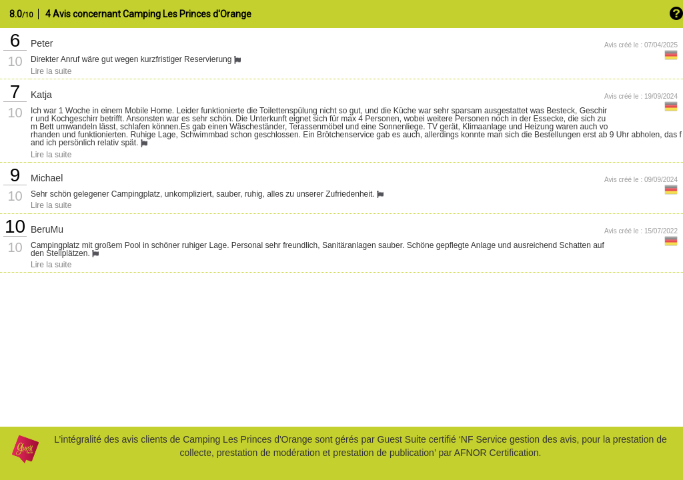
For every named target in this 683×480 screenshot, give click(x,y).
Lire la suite (51, 71)
